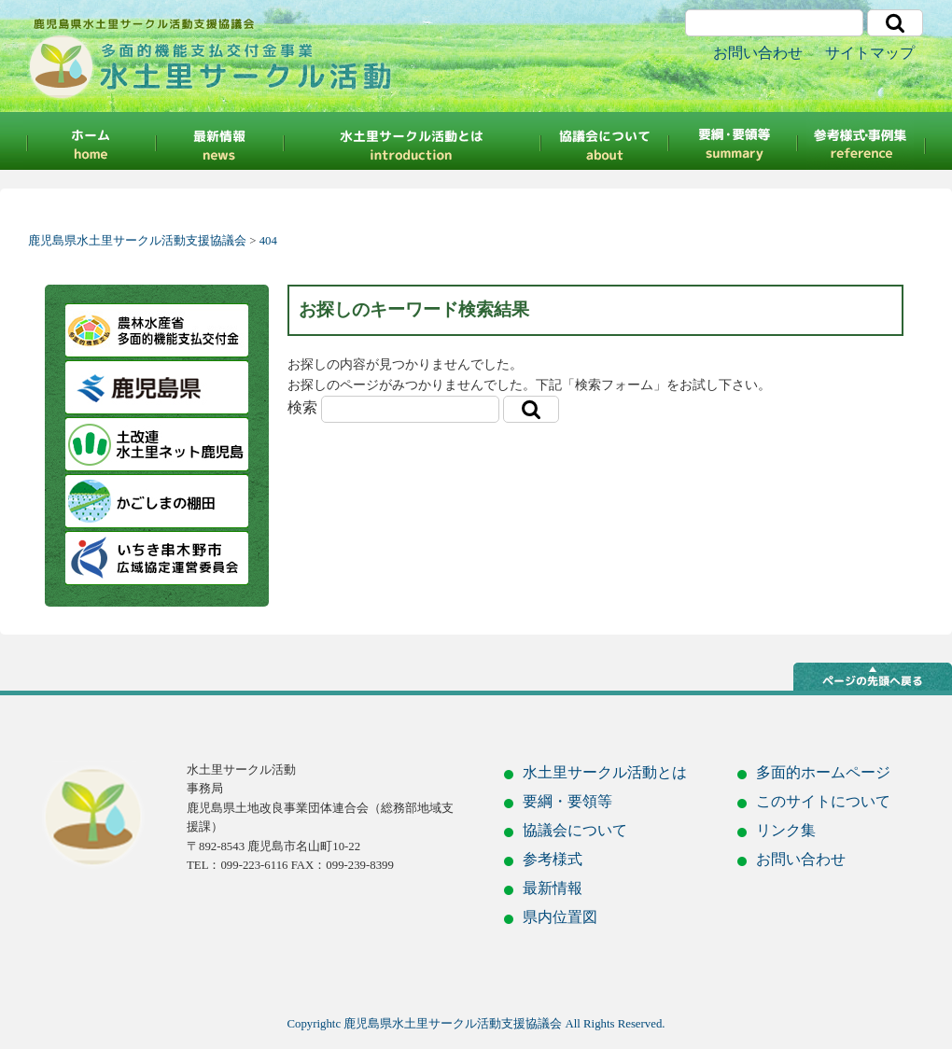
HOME (89, 141)
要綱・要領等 (733, 141)
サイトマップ (870, 53)
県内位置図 (560, 917)
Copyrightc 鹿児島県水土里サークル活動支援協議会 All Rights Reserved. (476, 1023)
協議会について (604, 141)
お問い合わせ (758, 53)
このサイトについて (823, 801)
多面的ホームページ (823, 772)
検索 (302, 407)
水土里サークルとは (412, 141)
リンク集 (786, 830)
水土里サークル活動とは (605, 772)
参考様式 (863, 141)
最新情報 (219, 141)
